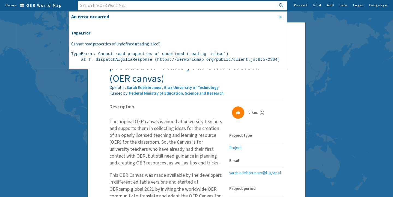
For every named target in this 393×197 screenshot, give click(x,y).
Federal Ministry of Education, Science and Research (176, 93)
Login (358, 5)
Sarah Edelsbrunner (144, 88)
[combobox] (177, 5)
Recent (301, 5)
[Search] (281, 5)
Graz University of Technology (191, 88)
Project (235, 148)
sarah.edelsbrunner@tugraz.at (255, 173)
